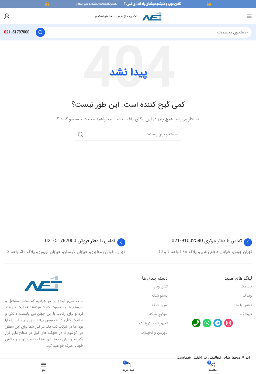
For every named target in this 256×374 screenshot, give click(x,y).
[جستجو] (143, 32)
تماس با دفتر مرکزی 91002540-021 (207, 241)
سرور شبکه (160, 305)
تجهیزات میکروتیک (153, 323)
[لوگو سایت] (152, 16)
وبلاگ (247, 295)
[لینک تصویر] (44, 283)
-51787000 (16, 32)
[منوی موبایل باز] (249, 16)
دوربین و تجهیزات (154, 332)
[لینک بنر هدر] (128, 4)
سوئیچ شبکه (158, 314)
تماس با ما (244, 305)
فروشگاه (246, 314)
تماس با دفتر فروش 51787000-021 (80, 241)
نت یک (246, 286)
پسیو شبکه (159, 295)
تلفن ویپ (160, 286)
